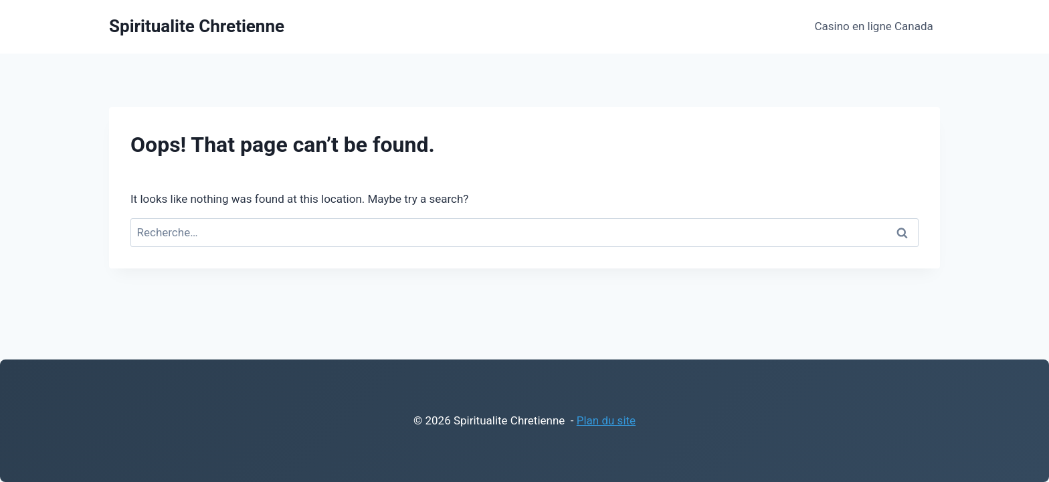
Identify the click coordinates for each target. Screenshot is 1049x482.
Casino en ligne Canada (873, 26)
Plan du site (606, 420)
